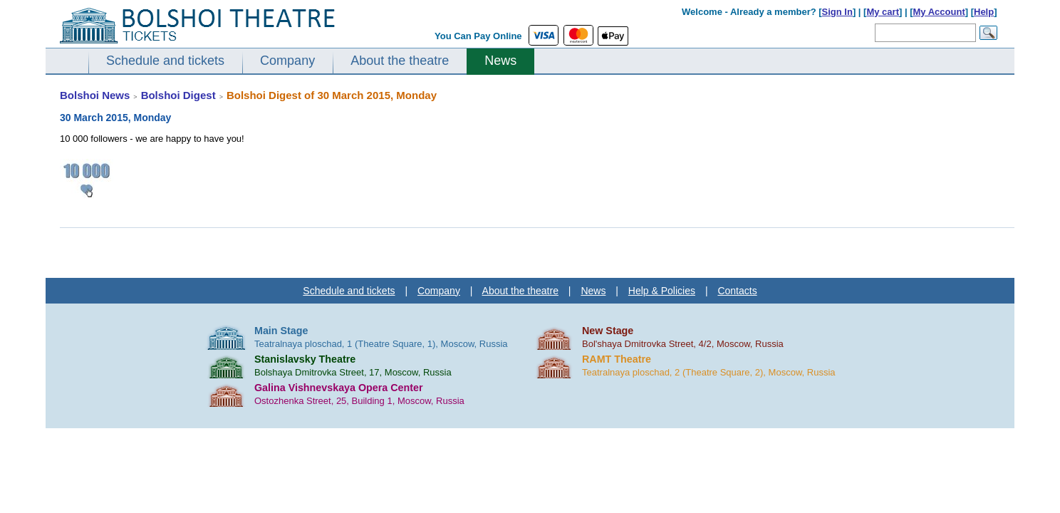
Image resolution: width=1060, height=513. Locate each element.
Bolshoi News (95, 95)
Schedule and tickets (165, 60)
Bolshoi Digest (178, 95)
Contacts (737, 290)
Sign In (837, 11)
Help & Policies (661, 290)
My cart (882, 11)
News (500, 60)
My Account (939, 11)
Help (984, 11)
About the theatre (399, 60)
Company (287, 60)
